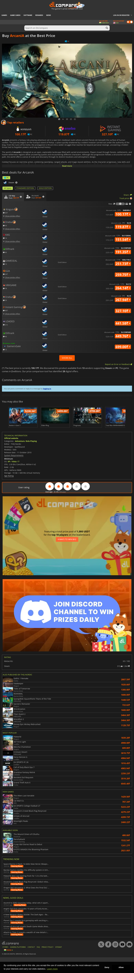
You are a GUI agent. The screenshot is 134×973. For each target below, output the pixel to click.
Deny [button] (107, 967)
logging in (47, 388)
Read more (67, 166)
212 (5, 325)
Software (28, 15)
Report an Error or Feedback (118, 364)
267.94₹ (123, 300)
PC (6, 177)
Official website (11, 454)
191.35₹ (123, 252)
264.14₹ (123, 288)
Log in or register (121, 15)
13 (5, 264)
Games (4, 15)
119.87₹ (123, 227)
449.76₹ (123, 336)
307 (5, 213)
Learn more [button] (52, 969)
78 (5, 288)
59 (5, 225)
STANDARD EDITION (25, 188)
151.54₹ (123, 239)
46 (5, 252)
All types (7, 188)
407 (5, 310)
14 (5, 238)
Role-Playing (31, 457)
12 (5, 349)
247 (5, 274)
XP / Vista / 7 (13, 477)
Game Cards (15, 15)
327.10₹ (123, 311)
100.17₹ (123, 214)
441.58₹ (123, 323)
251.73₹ (123, 263)
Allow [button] (121, 967)
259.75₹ (123, 274)
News (48, 15)
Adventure (20, 457)
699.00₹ (123, 347)
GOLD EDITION (45, 188)
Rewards (39, 15)
